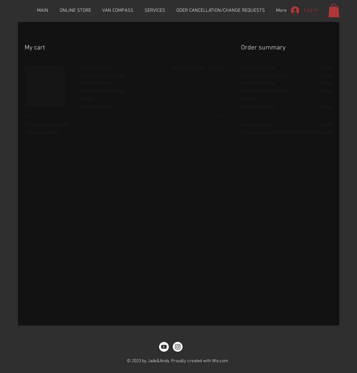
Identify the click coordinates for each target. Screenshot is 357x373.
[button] (334, 10)
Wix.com (220, 361)
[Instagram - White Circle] (178, 347)
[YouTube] (164, 347)
